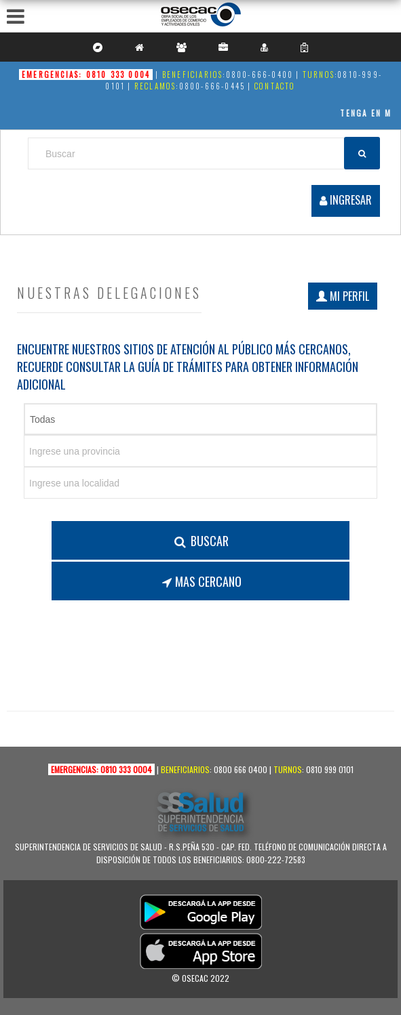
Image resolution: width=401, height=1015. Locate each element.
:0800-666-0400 (258, 74)
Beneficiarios (185, 769)
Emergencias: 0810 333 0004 (86, 74)
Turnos (287, 769)
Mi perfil (342, 296)
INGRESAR (346, 200)
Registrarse (345, 177)
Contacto (275, 86)
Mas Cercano (200, 581)
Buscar (200, 541)
